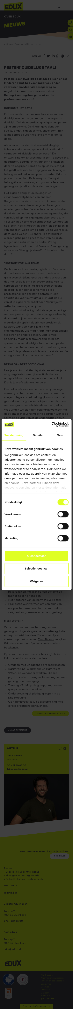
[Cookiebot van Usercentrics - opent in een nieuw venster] (52, 424)
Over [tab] (60, 435)
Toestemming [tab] (14, 435)
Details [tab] (37, 435)
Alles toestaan (37, 555)
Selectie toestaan (36, 568)
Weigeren (36, 581)
